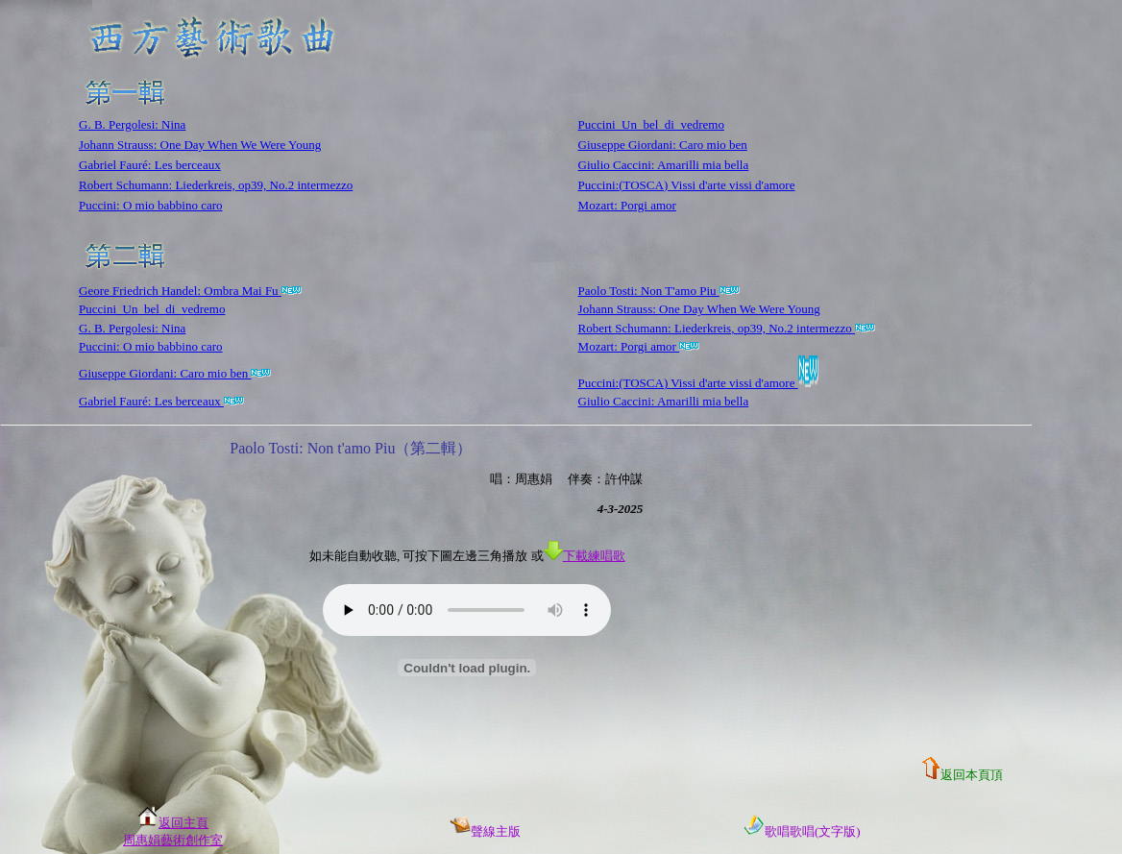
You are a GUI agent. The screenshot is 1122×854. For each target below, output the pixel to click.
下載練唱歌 (584, 556)
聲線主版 (485, 831)
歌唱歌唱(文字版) (802, 831)
